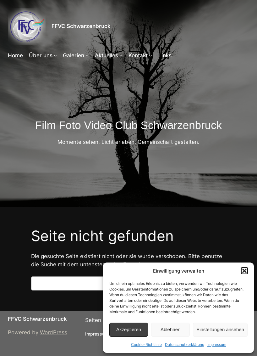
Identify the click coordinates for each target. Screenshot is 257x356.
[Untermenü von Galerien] (87, 55)
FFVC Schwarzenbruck (81, 26)
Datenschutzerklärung (184, 344)
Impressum (216, 344)
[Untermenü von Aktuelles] (121, 55)
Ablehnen (170, 329)
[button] (244, 271)
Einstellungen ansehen (220, 329)
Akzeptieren (128, 329)
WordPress (53, 332)
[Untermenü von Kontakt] (150, 55)
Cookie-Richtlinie (146, 344)
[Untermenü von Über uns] (55, 55)
